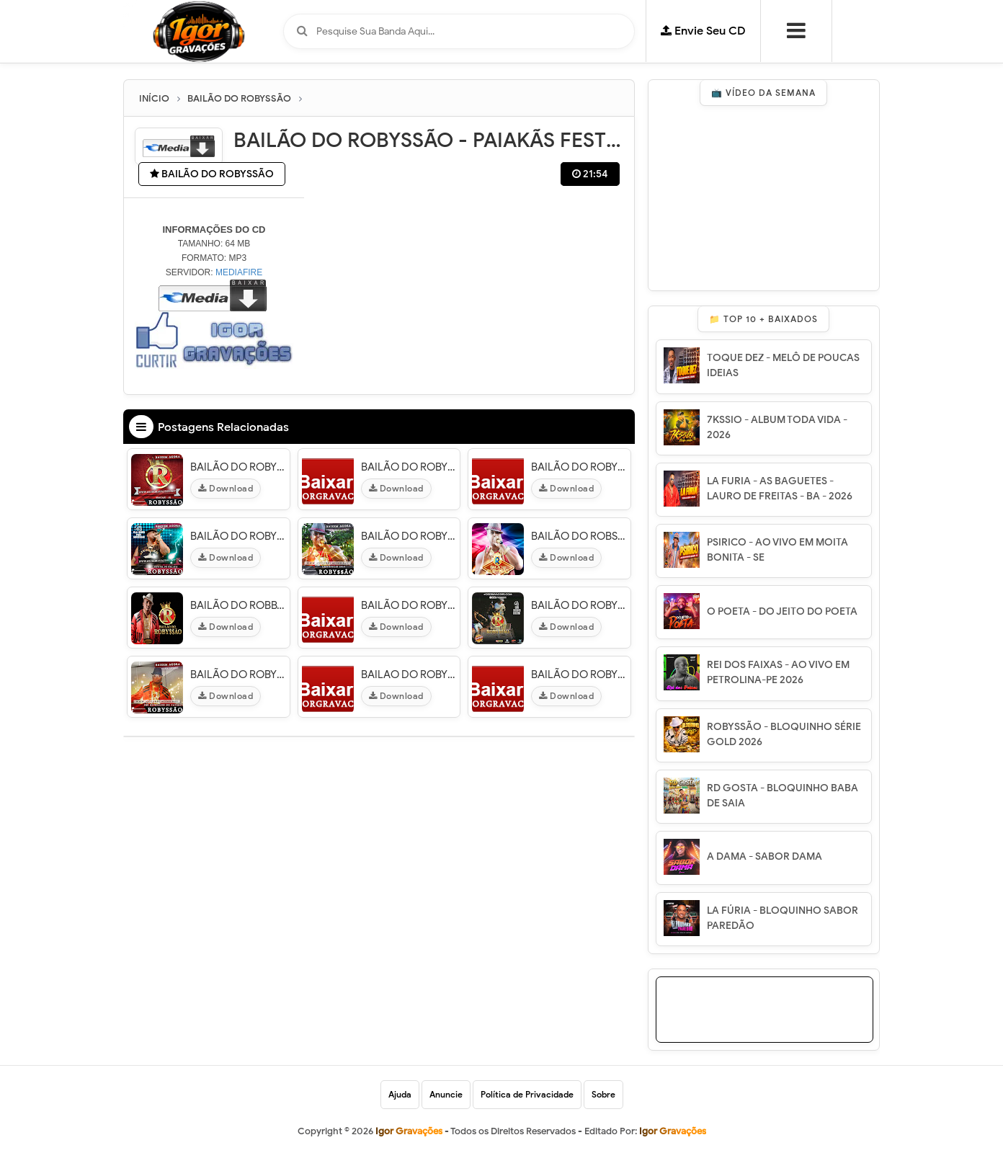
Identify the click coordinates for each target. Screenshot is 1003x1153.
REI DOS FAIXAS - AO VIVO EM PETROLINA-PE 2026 (778, 672)
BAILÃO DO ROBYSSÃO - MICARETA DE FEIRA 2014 (409, 605)
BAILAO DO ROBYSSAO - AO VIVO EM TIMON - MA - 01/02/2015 (409, 674)
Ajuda (399, 1094)
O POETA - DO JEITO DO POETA (782, 611)
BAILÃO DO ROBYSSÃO (212, 174)
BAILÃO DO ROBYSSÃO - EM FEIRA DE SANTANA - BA (579, 674)
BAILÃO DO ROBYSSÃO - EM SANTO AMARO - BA (579, 466)
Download (225, 488)
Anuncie (446, 1094)
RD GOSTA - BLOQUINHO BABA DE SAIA (782, 795)
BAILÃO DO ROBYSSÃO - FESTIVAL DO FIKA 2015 (238, 536)
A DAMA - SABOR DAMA (764, 856)
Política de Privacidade (527, 1094)
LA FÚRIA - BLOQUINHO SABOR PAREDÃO (782, 918)
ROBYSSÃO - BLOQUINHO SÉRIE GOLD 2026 (784, 734)
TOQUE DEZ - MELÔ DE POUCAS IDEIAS (783, 365)
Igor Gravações (672, 1131)
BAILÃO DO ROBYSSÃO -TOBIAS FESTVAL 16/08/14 (409, 466)
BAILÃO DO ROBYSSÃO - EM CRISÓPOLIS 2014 (409, 536)
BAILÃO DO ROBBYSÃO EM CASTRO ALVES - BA (238, 605)
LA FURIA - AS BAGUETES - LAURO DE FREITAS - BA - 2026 (779, 488)
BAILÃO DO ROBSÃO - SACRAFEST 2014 (579, 536)
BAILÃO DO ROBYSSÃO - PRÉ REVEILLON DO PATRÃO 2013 (238, 674)
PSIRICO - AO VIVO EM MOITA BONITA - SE (777, 550)
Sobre (603, 1094)
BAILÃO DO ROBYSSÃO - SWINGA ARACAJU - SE (579, 605)
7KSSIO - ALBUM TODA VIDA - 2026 (777, 427)
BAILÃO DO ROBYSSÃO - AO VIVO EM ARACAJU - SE (238, 466)
